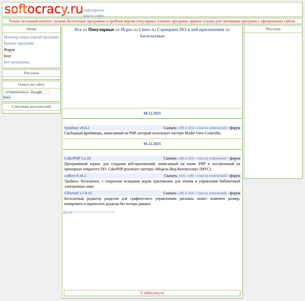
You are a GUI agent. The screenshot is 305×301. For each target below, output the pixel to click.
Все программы (16, 62)
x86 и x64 (186, 128)
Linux (144, 29)
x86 (191, 176)
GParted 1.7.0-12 (78, 193)
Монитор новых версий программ (31, 37)
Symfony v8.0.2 (76, 128)
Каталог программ (19, 43)
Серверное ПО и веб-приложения (190, 29)
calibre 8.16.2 (75, 176)
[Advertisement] (273, 105)
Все (78, 29)
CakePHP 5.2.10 (77, 158)
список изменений (211, 128)
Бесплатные (152, 35)
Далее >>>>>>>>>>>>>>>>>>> (88, 212)
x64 (182, 176)
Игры (126, 29)
